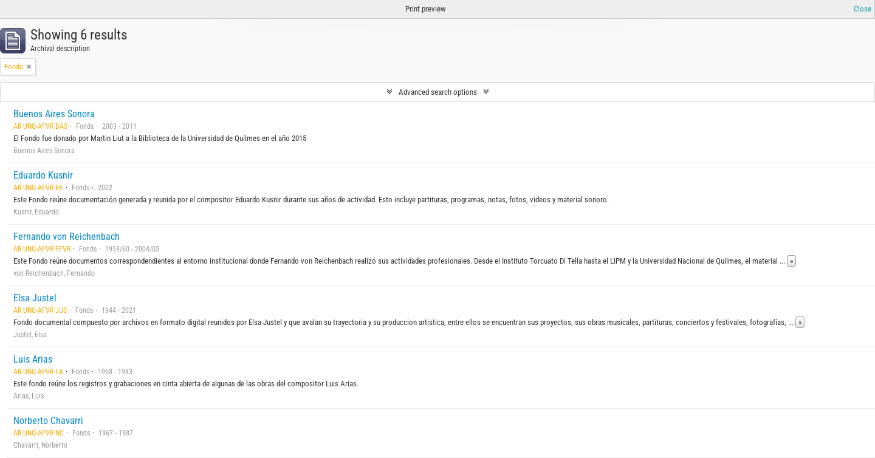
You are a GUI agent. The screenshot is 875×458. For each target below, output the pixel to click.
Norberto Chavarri (48, 420)
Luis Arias (32, 359)
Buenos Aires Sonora (54, 114)
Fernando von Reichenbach (66, 236)
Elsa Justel (35, 298)
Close (862, 8)
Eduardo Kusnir (43, 175)
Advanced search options (438, 92)
